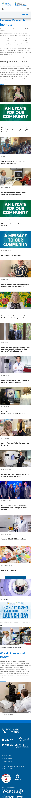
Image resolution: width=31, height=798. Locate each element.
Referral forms (7, 758)
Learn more (3, 84)
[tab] (28, 9)
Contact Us (5, 764)
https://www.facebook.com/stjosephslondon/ (3, 739)
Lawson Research (8, 714)
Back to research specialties (16, 577)
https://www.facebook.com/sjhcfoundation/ (3, 745)
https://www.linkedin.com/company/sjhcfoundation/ (8, 745)
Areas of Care (6, 756)
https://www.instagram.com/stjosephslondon (6, 739)
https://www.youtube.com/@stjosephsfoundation (11, 745)
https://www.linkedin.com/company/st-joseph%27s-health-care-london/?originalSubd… (8, 739)
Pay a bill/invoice (7, 761)
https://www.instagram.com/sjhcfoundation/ (6, 745)
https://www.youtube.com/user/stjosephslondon (11, 739)
